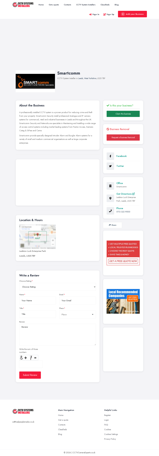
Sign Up (108, 14)
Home (41, 4)
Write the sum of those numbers (28, 351)
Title (21, 308)
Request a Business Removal (123, 137)
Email (61, 294)
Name (21, 294)
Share (112, 225)
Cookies (107, 429)
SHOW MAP (37, 236)
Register (107, 415)
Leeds (80, 78)
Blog (117, 4)
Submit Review (30, 375)
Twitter (120, 166)
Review (22, 322)
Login (106, 420)
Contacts (67, 4)
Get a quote (54, 4)
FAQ (106, 424)
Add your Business (132, 14)
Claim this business (123, 113)
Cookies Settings (111, 434)
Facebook (121, 156)
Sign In (94, 14)
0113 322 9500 (123, 211)
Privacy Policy (110, 439)
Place (61, 308)
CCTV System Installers (85, 4)
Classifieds (105, 4)
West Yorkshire (90, 78)
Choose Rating (25, 281)
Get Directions (125, 194)
